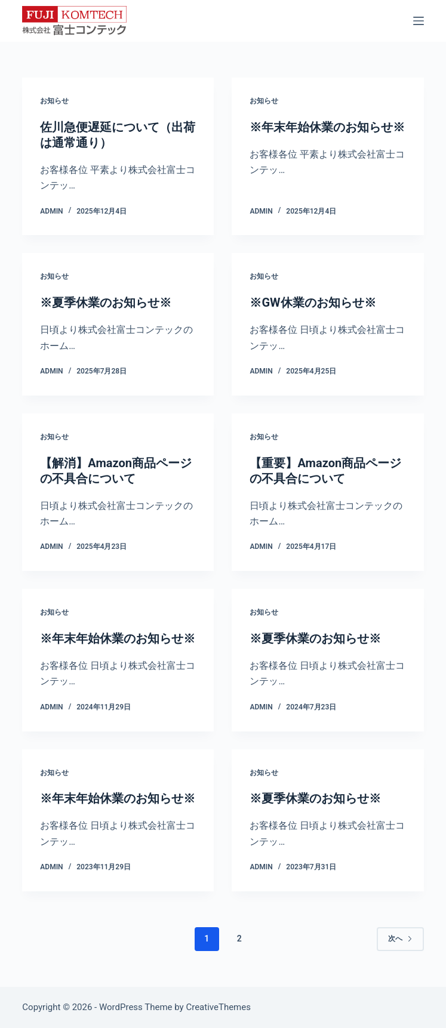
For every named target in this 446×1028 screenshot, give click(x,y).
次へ (400, 938)
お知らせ (54, 101)
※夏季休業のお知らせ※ (105, 302)
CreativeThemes (218, 1007)
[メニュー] (418, 21)
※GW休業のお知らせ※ (313, 302)
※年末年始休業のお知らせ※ (327, 127)
